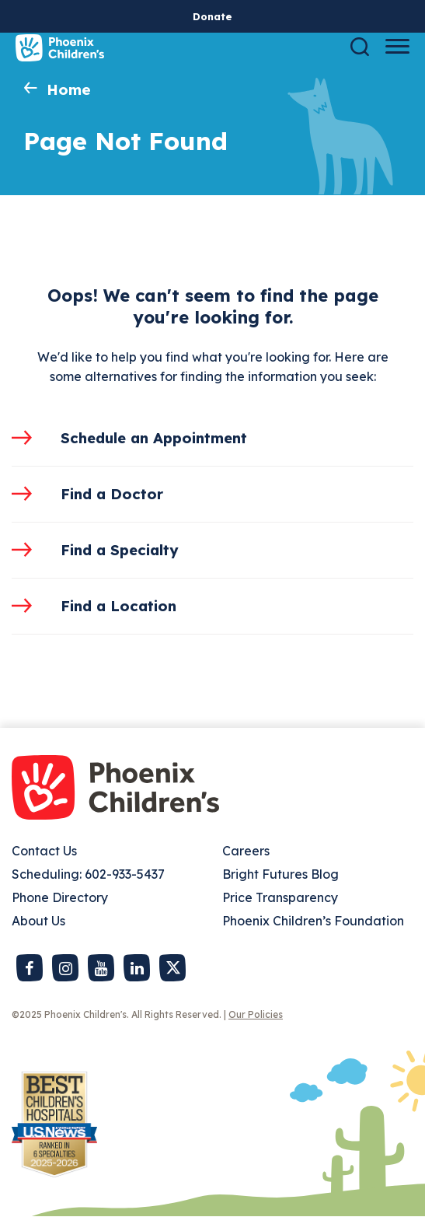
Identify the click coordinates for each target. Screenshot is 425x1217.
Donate (212, 16)
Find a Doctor (112, 493)
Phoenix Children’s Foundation (313, 920)
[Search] (360, 46)
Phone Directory (60, 897)
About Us (38, 920)
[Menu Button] (397, 46)
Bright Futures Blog (280, 874)
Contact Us (44, 851)
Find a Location (118, 605)
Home (69, 89)
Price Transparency (280, 897)
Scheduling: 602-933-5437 (88, 874)
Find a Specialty (120, 549)
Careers (246, 851)
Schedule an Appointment (154, 437)
